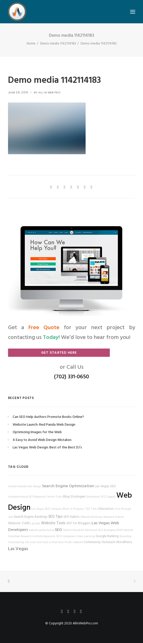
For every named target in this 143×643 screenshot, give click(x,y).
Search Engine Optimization (68, 486)
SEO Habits (71, 517)
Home (31, 43)
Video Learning (85, 536)
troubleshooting (18, 497)
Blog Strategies (74, 496)
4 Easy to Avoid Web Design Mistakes (42, 440)
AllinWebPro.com (85, 623)
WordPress (124, 542)
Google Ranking (107, 536)
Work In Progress (73, 509)
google (36, 523)
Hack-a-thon (50, 542)
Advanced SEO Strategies (100, 530)
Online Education (73, 530)
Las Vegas (18, 549)
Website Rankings (91, 517)
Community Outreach (99, 542)
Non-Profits (65, 542)
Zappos (111, 497)
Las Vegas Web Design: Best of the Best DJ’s (47, 447)
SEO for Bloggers (78, 523)
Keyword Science (113, 517)
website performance (41, 530)
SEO (58, 530)
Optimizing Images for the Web (37, 432)
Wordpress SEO (96, 497)
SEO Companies (65, 536)
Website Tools (53, 523)
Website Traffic (19, 523)
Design (37, 486)
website (78, 542)
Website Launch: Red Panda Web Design (44, 425)
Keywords (49, 536)
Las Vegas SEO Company (46, 509)
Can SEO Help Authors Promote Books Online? (48, 417)
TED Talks (91, 509)
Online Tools (54, 497)
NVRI (120, 530)
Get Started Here (59, 352)
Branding (125, 536)
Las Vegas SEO (105, 486)
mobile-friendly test (20, 486)
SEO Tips (55, 517)
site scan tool (33, 542)
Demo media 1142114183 (58, 43)
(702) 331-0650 (71, 376)
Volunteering (16, 542)
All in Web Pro (49, 92)
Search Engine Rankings (31, 517)
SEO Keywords (37, 497)
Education (106, 509)
